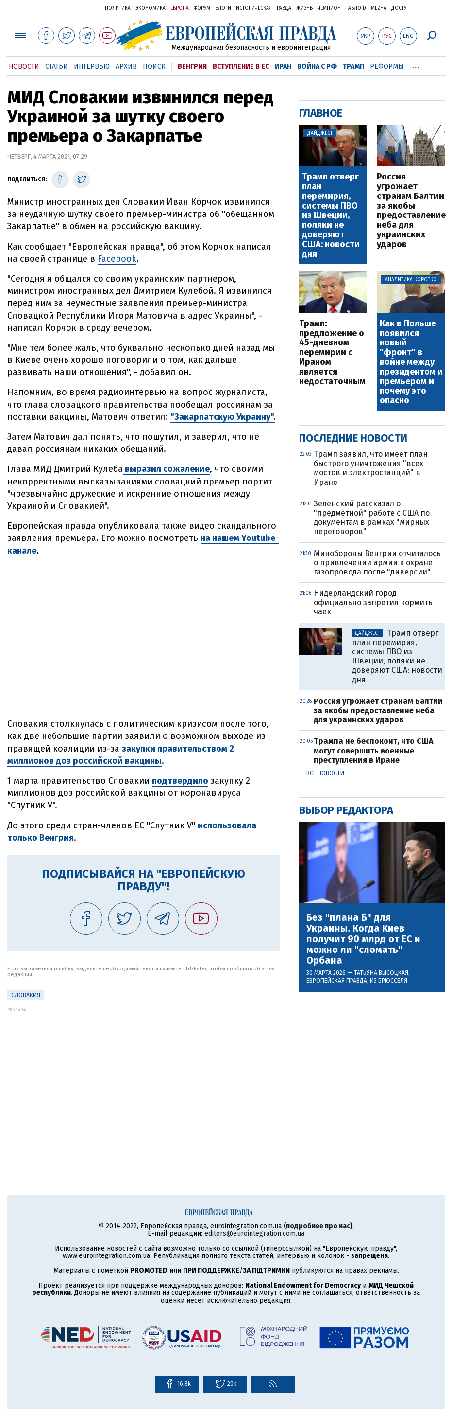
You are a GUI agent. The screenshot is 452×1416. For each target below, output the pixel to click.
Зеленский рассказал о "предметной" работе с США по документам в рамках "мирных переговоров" (372, 518)
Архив (126, 66)
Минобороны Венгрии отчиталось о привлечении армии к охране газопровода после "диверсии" (377, 562)
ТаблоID (356, 8)
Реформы (387, 66)
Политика (118, 8)
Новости (24, 66)
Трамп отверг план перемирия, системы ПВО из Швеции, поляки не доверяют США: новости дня (331, 215)
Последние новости (353, 438)
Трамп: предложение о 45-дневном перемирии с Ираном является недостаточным (332, 353)
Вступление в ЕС (241, 66)
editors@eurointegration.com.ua (254, 1233)
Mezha (378, 8)
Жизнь (304, 8)
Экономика (150, 8)
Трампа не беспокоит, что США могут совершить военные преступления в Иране (373, 750)
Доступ (400, 8)
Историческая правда (263, 8)
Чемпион (329, 8)
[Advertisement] (143, 1080)
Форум (202, 8)
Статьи (56, 66)
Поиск (154, 66)
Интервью (92, 66)
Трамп (353, 66)
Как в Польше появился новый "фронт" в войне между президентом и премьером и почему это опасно (411, 362)
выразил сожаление (166, 469)
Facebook (117, 258)
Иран (283, 66)
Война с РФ (317, 66)
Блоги (223, 8)
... (416, 64)
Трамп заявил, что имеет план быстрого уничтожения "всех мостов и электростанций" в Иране (371, 468)
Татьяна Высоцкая (381, 972)
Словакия (25, 995)
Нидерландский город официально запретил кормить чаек (373, 602)
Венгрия (192, 66)
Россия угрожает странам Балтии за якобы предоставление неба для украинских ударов (411, 210)
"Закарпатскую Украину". (222, 417)
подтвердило (180, 780)
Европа (179, 8)
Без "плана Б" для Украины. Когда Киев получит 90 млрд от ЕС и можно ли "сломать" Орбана (363, 939)
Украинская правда (68, 7)
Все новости (325, 773)
